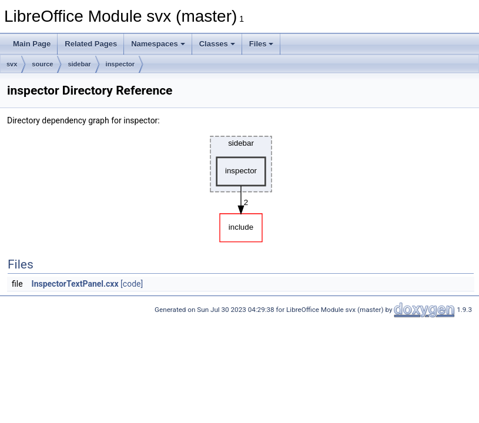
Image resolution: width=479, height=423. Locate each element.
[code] (131, 283)
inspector (120, 64)
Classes (217, 43)
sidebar (79, 64)
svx (11, 64)
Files (261, 43)
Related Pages (91, 43)
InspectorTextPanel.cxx (75, 283)
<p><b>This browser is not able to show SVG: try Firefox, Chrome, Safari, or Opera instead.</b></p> (241, 186)
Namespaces (158, 43)
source (42, 64)
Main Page (32, 43)
